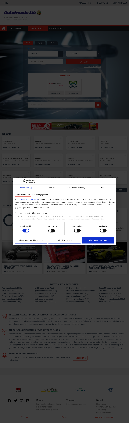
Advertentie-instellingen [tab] (77, 188)
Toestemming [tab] (26, 188)
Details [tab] (52, 188)
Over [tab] (103, 188)
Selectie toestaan (64, 240)
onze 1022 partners (29, 199)
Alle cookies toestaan (98, 240)
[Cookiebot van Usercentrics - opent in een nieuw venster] (25, 181)
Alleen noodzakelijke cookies (31, 240)
